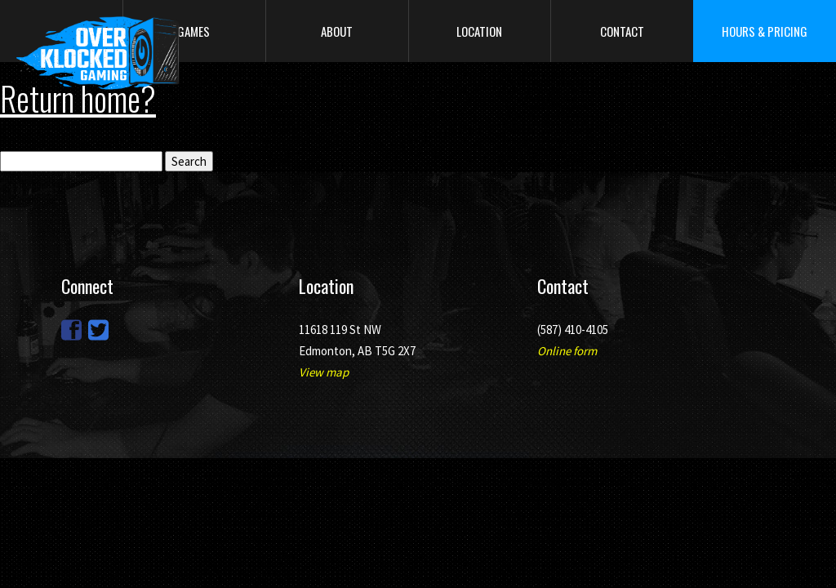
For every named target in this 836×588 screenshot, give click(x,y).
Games (193, 31)
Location (479, 31)
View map (324, 372)
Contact (622, 31)
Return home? (78, 98)
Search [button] (189, 161)
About (337, 31)
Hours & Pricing (764, 31)
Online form (567, 351)
